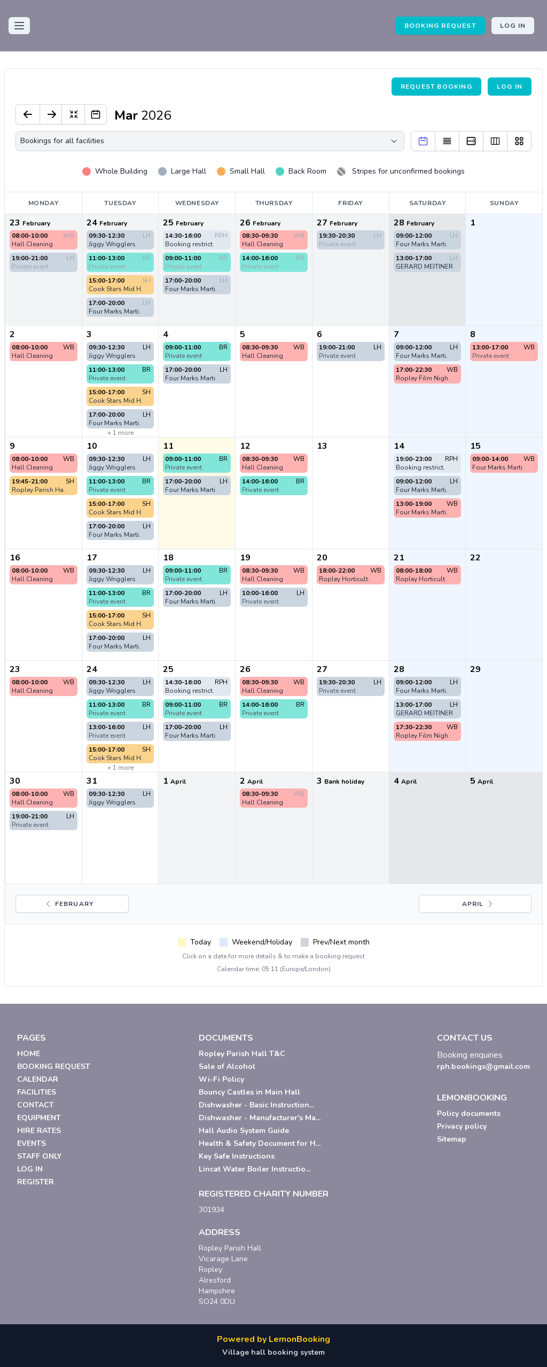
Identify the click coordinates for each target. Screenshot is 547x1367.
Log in (513, 25)
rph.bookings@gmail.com (483, 1066)
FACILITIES (36, 1092)
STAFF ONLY (39, 1156)
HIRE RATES (39, 1131)
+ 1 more (120, 432)
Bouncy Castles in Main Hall (249, 1092)
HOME (28, 1054)
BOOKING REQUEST (440, 25)
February (68, 904)
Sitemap (451, 1139)
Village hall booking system (273, 1352)
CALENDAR (37, 1079)
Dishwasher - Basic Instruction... (256, 1105)
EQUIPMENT (39, 1118)
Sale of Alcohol (227, 1066)
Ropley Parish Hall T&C (242, 1054)
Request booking (436, 86)
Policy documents (469, 1113)
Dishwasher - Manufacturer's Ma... (260, 1118)
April (478, 904)
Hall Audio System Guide (244, 1131)
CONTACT (35, 1105)
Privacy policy (462, 1126)
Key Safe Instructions (237, 1156)
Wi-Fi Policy (221, 1079)
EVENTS (31, 1143)
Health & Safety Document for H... (260, 1143)
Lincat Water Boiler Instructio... (254, 1169)
